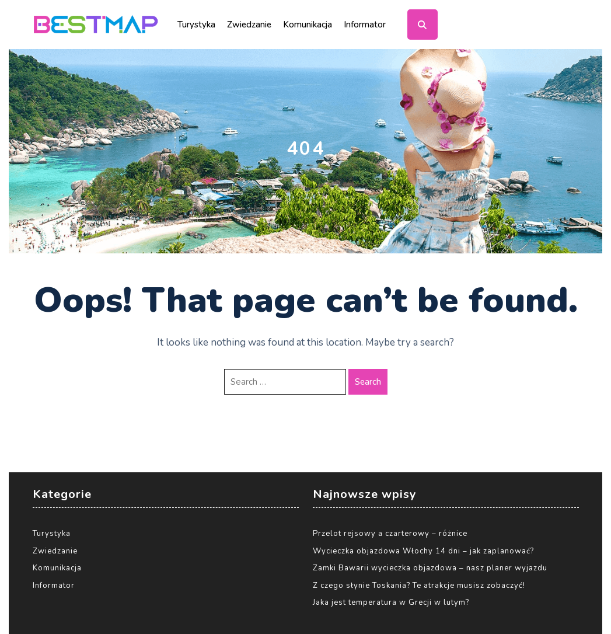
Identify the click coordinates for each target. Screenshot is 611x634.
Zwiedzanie (249, 24)
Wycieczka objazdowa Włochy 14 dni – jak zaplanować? (423, 551)
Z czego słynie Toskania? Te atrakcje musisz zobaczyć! (419, 585)
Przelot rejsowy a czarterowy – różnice (390, 533)
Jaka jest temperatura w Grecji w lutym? (391, 602)
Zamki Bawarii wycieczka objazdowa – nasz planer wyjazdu (430, 568)
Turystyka (196, 24)
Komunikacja (307, 24)
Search (368, 382)
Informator (365, 24)
